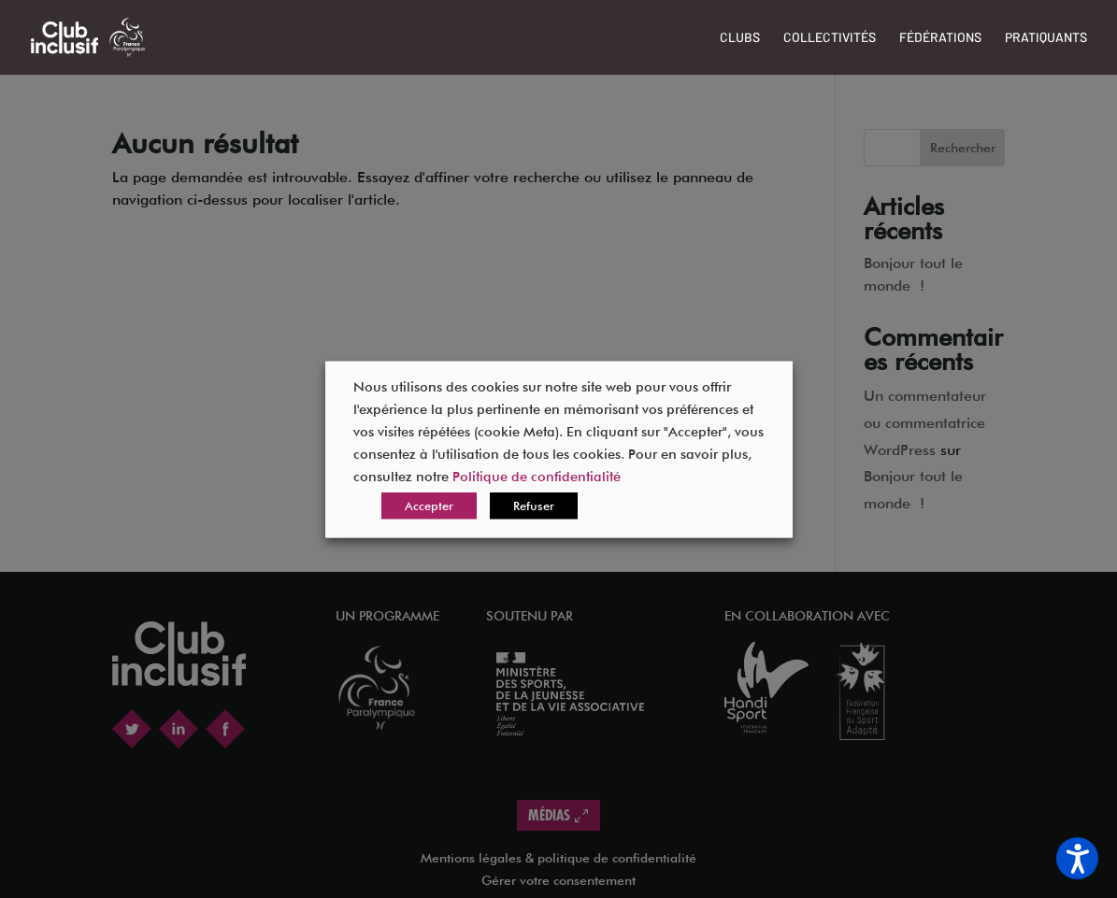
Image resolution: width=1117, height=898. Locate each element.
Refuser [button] (533, 504)
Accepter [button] (429, 504)
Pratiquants (1046, 38)
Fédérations (940, 38)
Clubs (740, 38)
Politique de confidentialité (536, 475)
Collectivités (829, 38)
